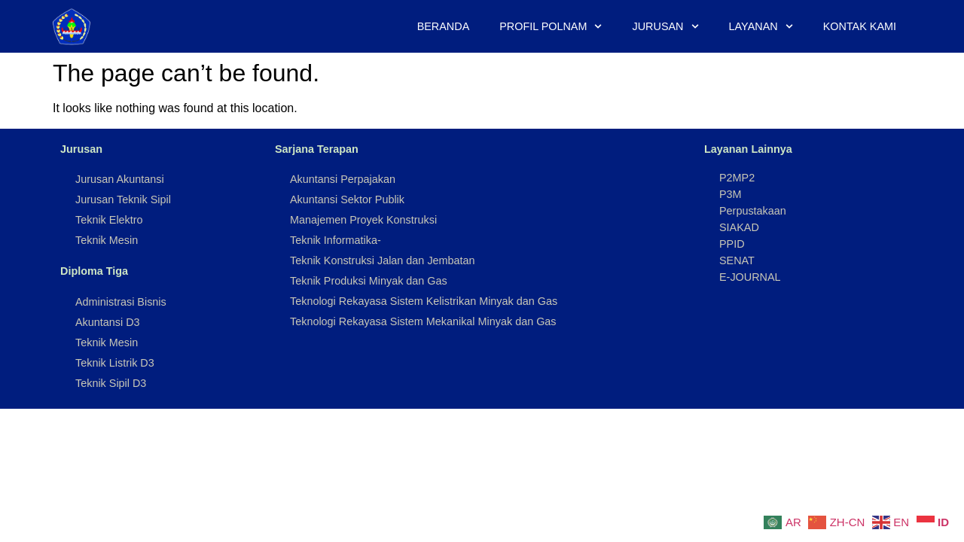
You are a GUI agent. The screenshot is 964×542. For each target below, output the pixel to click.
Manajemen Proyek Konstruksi (363, 220)
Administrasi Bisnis (120, 302)
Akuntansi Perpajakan (342, 179)
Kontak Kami (859, 26)
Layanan (761, 26)
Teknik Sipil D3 (110, 383)
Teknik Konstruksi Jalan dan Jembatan (382, 260)
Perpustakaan (752, 211)
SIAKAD (739, 227)
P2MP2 (737, 178)
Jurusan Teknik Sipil (123, 199)
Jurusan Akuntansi (119, 179)
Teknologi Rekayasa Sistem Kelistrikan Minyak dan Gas (423, 301)
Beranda (443, 26)
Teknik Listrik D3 (114, 363)
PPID (732, 244)
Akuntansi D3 (107, 322)
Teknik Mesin (106, 240)
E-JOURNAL (750, 277)
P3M (730, 194)
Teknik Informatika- (335, 240)
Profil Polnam (550, 26)
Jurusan (666, 26)
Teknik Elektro (109, 220)
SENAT (737, 260)
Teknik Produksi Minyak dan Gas (368, 281)
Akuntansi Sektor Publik (347, 199)
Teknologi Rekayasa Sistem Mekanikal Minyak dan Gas (423, 321)
